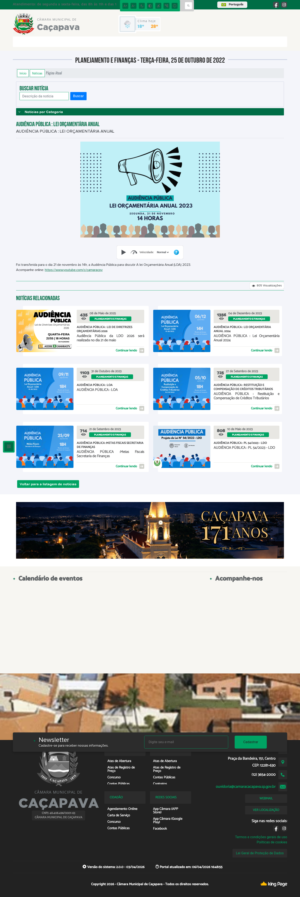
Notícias (37, 73)
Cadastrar (250, 742)
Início (23, 73)
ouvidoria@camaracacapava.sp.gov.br (246, 787)
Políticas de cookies (272, 842)
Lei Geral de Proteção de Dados (260, 853)
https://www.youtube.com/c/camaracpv (74, 270)
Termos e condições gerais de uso (261, 837)
